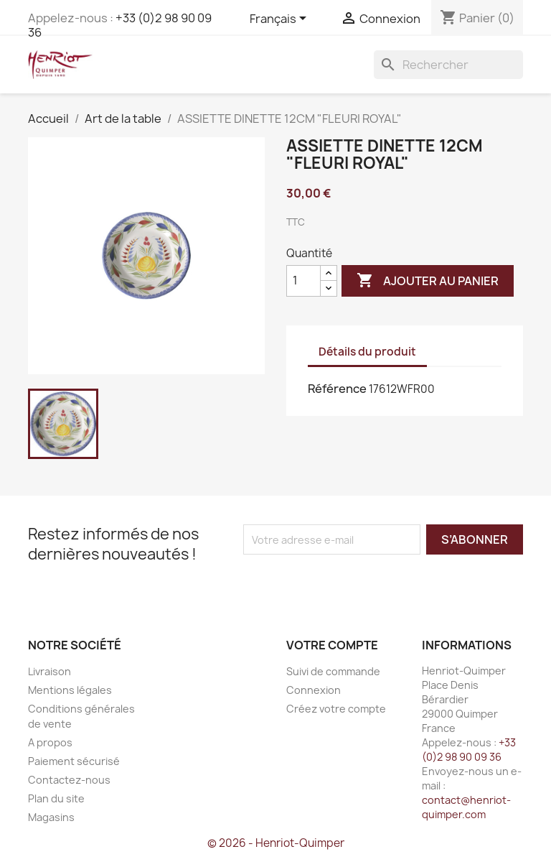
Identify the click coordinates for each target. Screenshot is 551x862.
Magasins (51, 817)
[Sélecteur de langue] (280, 19)
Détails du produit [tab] (367, 351)
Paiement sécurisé (74, 761)
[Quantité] (303, 281)
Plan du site (56, 798)
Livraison (49, 671)
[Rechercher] (448, 64)
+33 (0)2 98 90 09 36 (120, 25)
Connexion (313, 690)
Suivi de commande (333, 671)
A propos (50, 742)
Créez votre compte (336, 708)
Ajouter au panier (428, 281)
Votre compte (332, 645)
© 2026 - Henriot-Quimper (275, 843)
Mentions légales (70, 690)
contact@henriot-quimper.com (466, 807)
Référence (337, 388)
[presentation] (363, 583)
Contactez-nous (69, 780)
